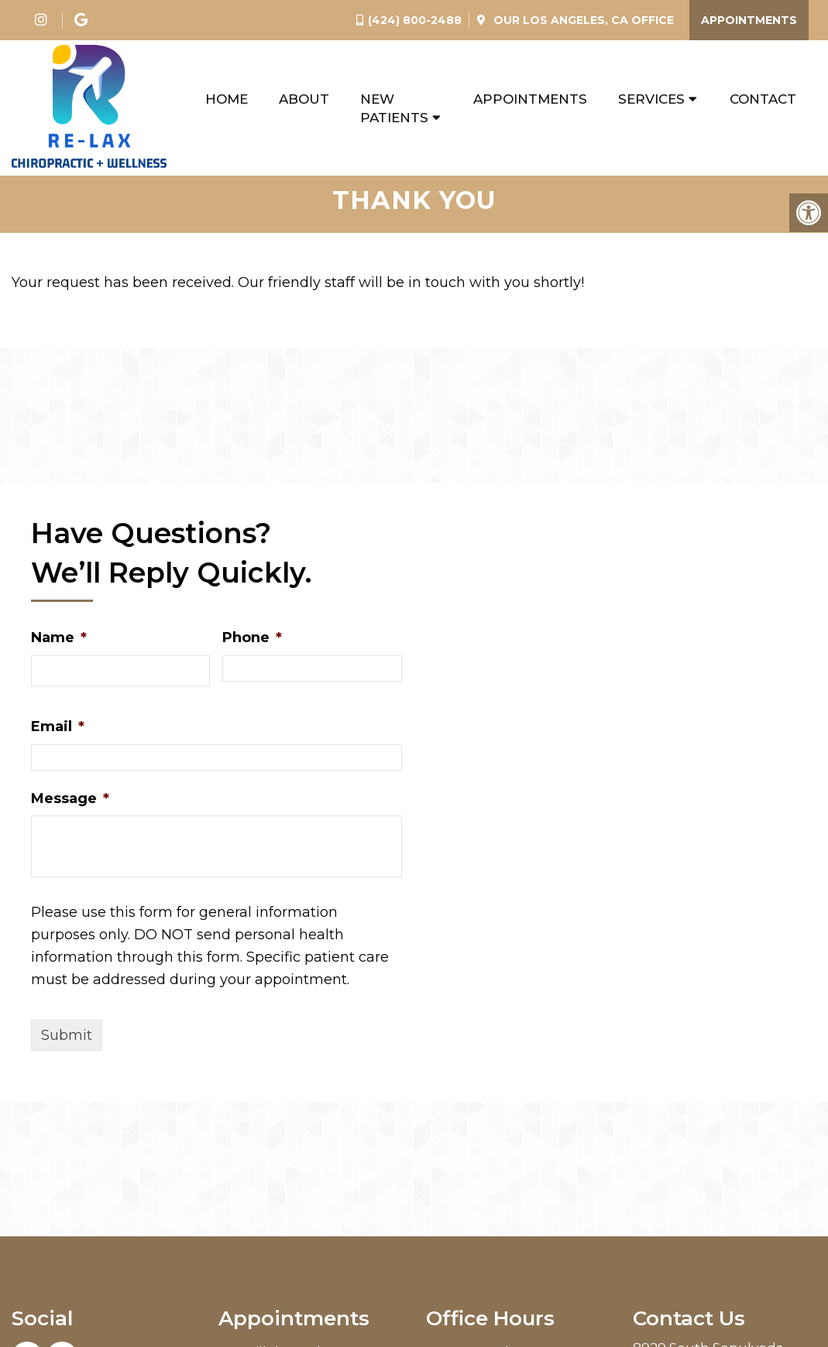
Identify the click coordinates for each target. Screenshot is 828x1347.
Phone (252, 646)
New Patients (394, 108)
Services (651, 99)
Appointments (749, 20)
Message (70, 806)
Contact (763, 99)
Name (59, 646)
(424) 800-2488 (415, 20)
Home (226, 99)
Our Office (582, 20)
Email (57, 735)
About (304, 99)
